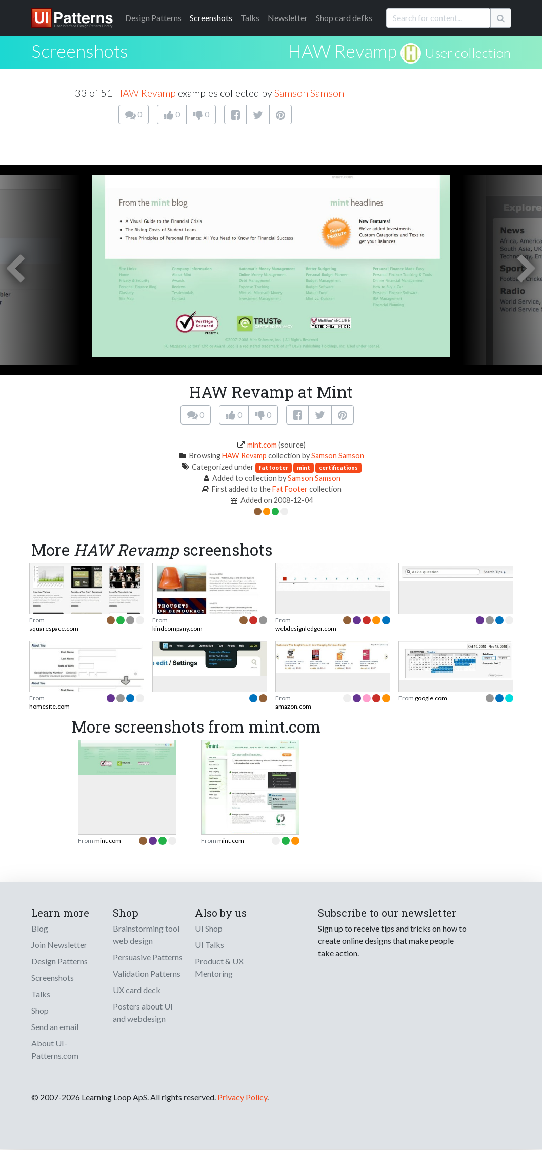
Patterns (153, 18)
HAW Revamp (342, 51)
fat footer (273, 467)
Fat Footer (290, 489)
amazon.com (293, 706)
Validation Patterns (146, 973)
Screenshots (211, 18)
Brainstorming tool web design (146, 934)
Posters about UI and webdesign (143, 1012)
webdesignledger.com (305, 628)
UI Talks (209, 945)
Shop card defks (344, 18)
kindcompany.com (177, 628)
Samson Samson (309, 93)
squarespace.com (53, 628)
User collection (468, 53)
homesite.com (49, 706)
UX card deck (136, 990)
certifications (338, 467)
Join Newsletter (59, 945)
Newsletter (288, 18)
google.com (431, 698)
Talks (249, 18)
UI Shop (209, 928)
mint (303, 467)
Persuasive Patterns (148, 957)
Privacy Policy (242, 1097)
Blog (39, 928)
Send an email (54, 1027)
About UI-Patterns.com (54, 1049)
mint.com (262, 444)
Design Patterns (59, 961)
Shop (40, 1010)
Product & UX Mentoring (219, 967)
